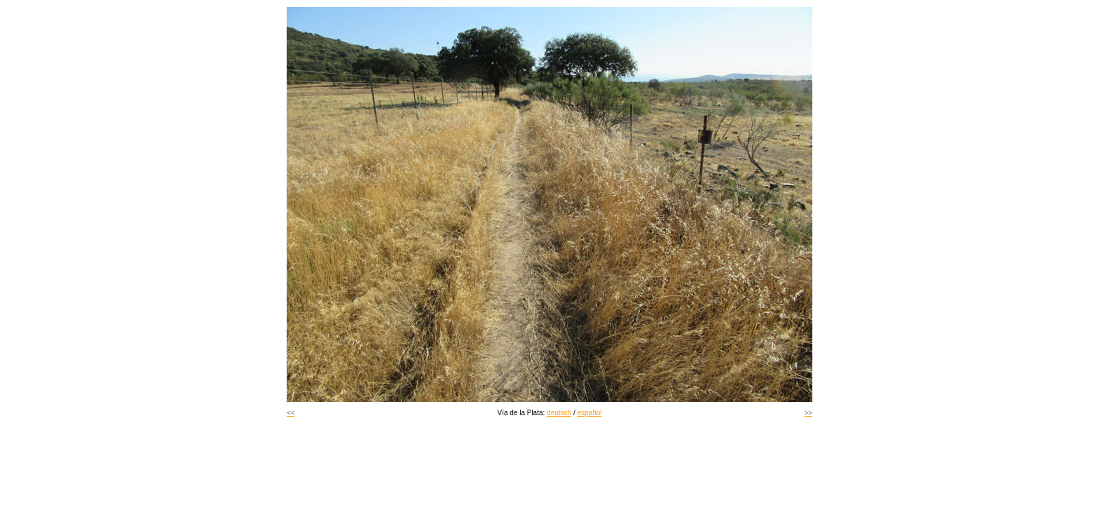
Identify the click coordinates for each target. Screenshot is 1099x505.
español (589, 413)
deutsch (559, 413)
